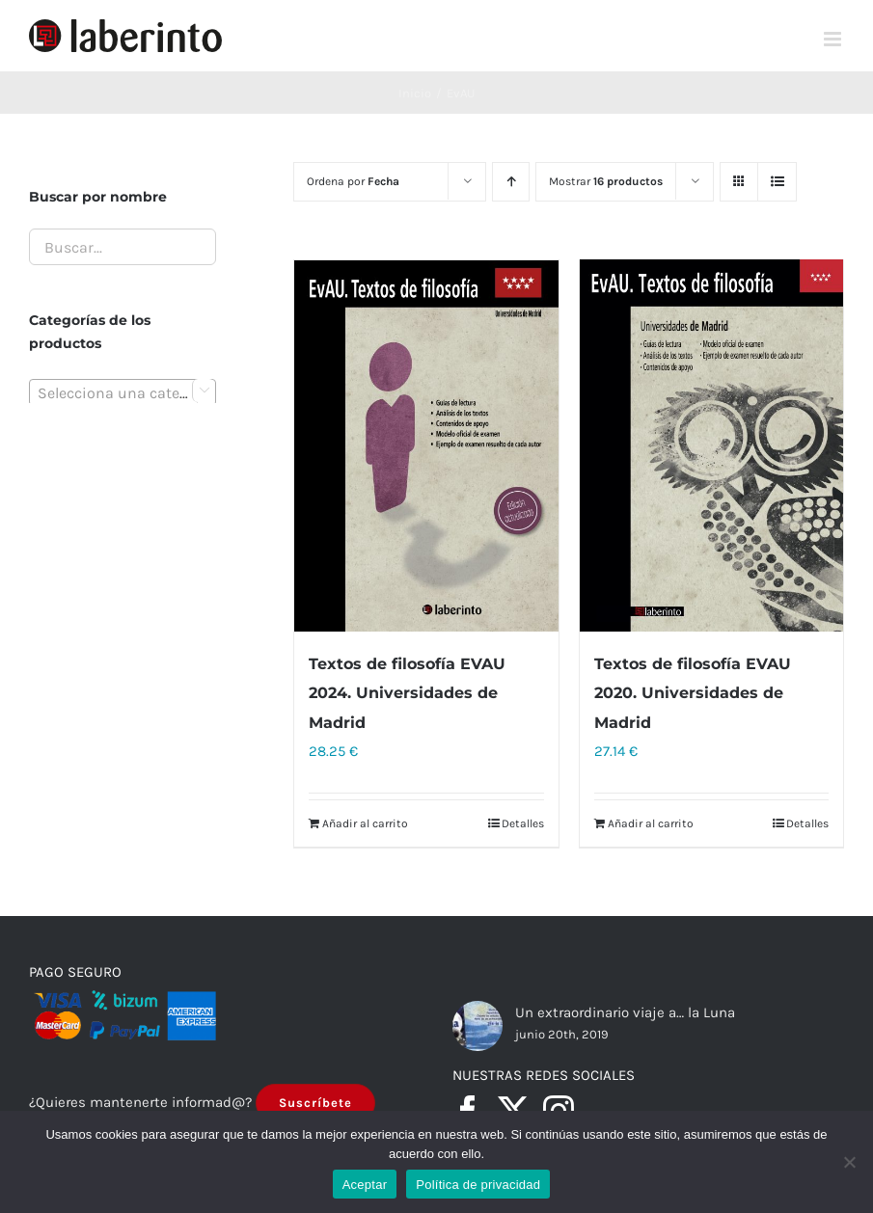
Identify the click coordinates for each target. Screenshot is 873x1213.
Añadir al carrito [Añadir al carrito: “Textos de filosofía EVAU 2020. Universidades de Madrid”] (651, 824)
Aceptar (365, 1184)
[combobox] (122, 392)
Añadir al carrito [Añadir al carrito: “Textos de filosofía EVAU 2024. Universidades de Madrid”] (365, 824)
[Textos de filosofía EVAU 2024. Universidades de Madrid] (426, 446)
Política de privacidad (478, 1184)
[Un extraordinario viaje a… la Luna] (477, 1027)
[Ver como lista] (777, 182)
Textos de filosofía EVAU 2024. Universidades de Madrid (407, 694)
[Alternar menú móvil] (834, 39)
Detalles (523, 824)
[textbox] (122, 393)
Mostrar (606, 181)
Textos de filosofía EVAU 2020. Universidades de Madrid (692, 695)
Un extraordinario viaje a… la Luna (625, 1014)
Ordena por (353, 181)
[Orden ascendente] (511, 182)
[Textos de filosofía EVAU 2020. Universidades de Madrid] (711, 446)
